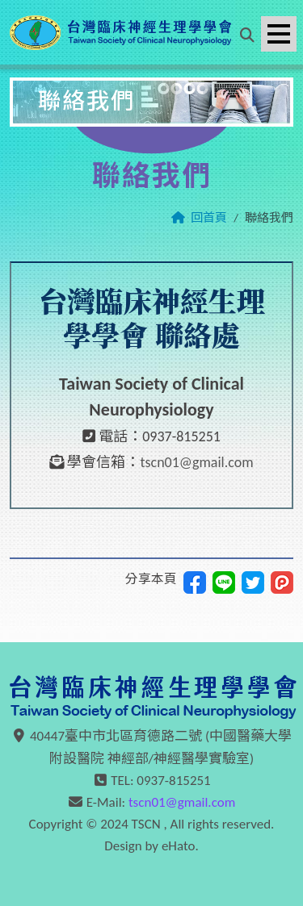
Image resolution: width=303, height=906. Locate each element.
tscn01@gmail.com (196, 462)
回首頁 (209, 218)
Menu (282, 25)
